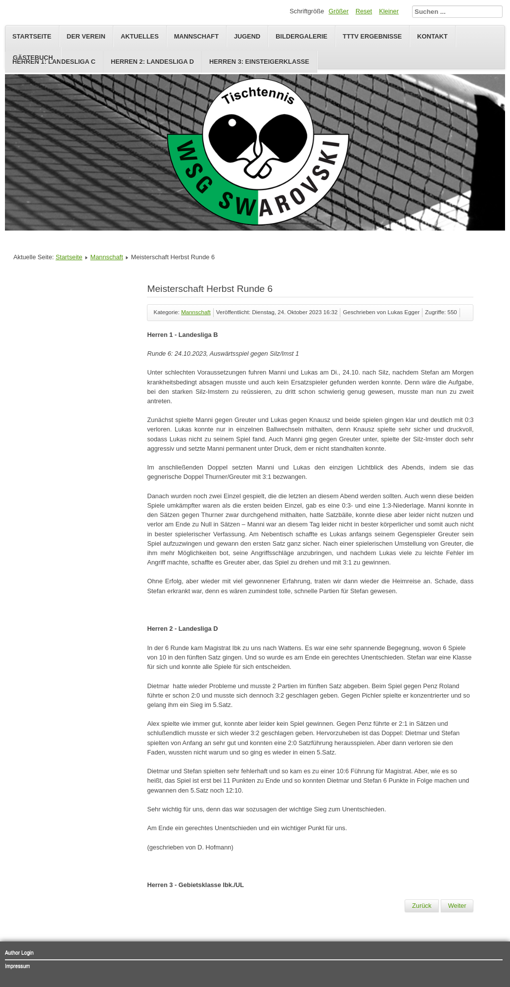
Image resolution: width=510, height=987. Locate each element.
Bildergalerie (301, 36)
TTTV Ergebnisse (372, 36)
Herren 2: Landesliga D (152, 61)
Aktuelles (140, 36)
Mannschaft (196, 36)
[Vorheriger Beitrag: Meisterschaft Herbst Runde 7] (422, 905)
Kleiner (389, 11)
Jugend (247, 36)
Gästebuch (33, 57)
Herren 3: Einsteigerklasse (259, 61)
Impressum (17, 966)
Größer (338, 11)
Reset (364, 11)
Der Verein (86, 36)
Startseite (31, 36)
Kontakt (432, 36)
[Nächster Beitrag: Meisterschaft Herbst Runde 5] (457, 905)
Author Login (19, 952)
